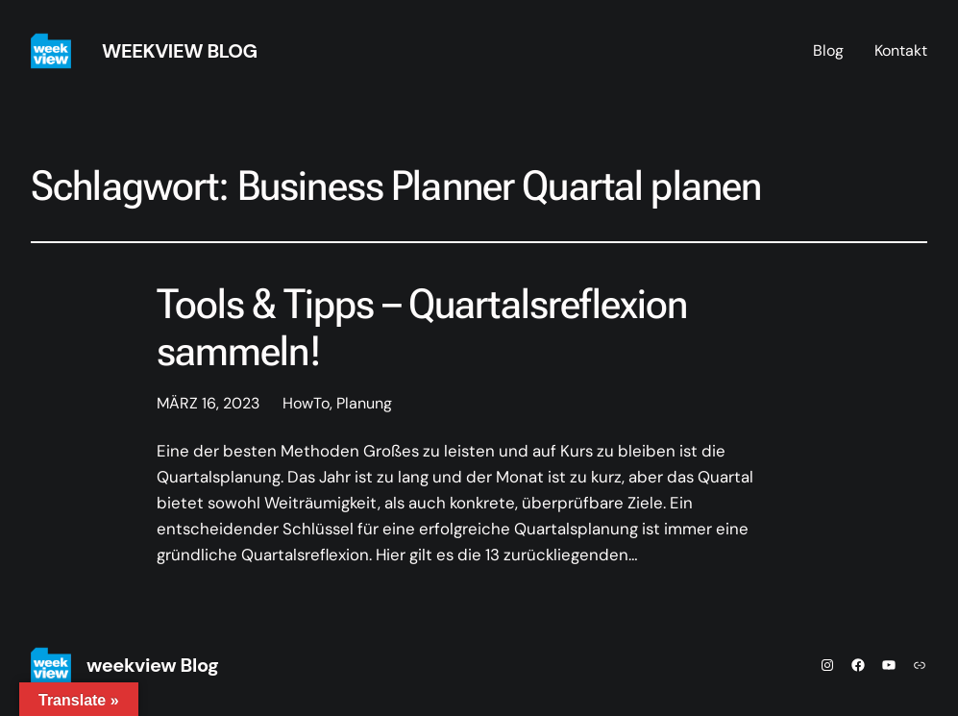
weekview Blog (180, 50)
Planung (364, 403)
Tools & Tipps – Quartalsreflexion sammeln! (422, 328)
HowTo (306, 403)
